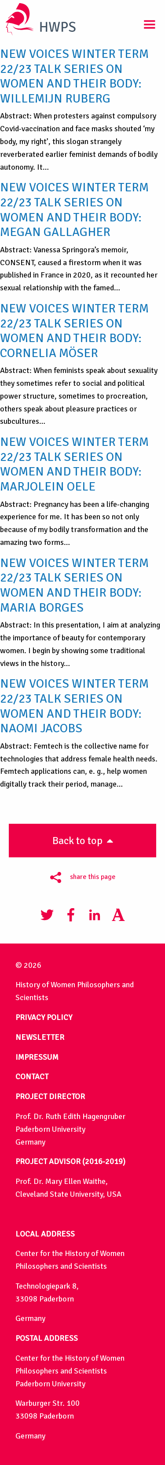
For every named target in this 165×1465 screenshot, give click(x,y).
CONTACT (31, 1076)
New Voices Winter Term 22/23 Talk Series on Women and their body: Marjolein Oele (74, 464)
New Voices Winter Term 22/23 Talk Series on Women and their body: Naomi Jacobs (74, 706)
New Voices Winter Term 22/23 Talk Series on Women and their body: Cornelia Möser (74, 331)
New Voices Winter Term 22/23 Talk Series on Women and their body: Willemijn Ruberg (74, 76)
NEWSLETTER (39, 1037)
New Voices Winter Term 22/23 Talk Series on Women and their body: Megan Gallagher (74, 210)
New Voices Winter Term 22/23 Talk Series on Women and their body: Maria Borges (74, 585)
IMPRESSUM (37, 1057)
